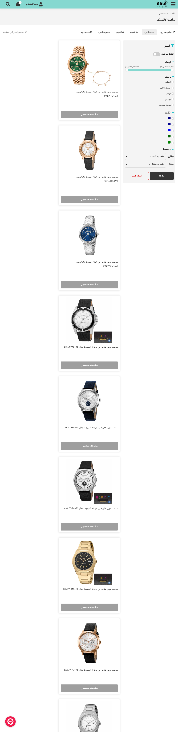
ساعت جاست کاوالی (76, 580)
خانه (173, 13)
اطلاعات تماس (166, 670)
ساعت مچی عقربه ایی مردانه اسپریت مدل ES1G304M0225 (37, 495)
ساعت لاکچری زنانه (163, 589)
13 (50, 535)
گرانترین (120, 32)
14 (44, 535)
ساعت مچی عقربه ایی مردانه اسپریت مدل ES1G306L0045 (37, 333)
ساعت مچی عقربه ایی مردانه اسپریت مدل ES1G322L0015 (37, 171)
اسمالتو (169, 82)
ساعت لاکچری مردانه (162, 599)
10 (72, 535)
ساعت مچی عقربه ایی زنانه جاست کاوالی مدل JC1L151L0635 (35, 90)
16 (30, 535)
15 (36, 535)
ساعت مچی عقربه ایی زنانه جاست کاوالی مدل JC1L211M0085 (96, 90)
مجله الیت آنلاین (164, 649)
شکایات (169, 679)
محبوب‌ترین (104, 32)
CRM (147, 726)
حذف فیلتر (136, 176)
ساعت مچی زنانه (164, 571)
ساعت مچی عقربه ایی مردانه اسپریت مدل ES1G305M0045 (98, 333)
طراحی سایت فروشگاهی (164, 727)
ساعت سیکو (80, 571)
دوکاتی (170, 93)
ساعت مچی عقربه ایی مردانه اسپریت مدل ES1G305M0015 (98, 414)
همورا (141, 727)
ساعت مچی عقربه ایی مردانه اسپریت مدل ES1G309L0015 (37, 252)
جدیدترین (149, 32)
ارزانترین (134, 32)
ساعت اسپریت (166, 105)
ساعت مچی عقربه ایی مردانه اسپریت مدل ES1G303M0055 (98, 495)
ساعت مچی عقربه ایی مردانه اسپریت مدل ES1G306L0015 (98, 252)
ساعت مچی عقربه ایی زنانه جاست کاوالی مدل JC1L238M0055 (96, 171)
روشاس (169, 99)
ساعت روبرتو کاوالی (76, 599)
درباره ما (168, 639)
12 (57, 535)
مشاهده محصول (91, 110)
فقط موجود (167, 54)
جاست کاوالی (167, 88)
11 (65, 535)
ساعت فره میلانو (78, 589)
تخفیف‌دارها (86, 32)
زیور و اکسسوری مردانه (161, 618)
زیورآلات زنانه (166, 608)
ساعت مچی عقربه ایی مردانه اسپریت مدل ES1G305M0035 (37, 414)
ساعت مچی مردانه (163, 580)
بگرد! (161, 176)
